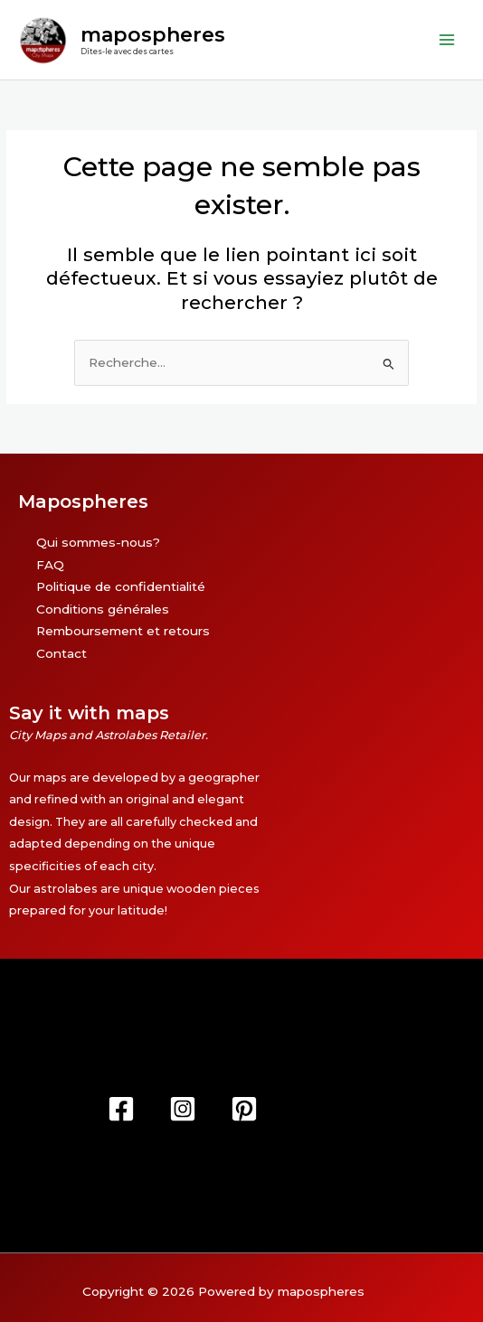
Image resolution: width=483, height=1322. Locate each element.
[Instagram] (182, 1108)
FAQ (50, 565)
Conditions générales (102, 609)
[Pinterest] (244, 1108)
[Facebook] (121, 1108)
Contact (61, 653)
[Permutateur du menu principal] (447, 39)
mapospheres (152, 34)
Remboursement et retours (123, 630)
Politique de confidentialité (120, 586)
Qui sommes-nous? (98, 542)
